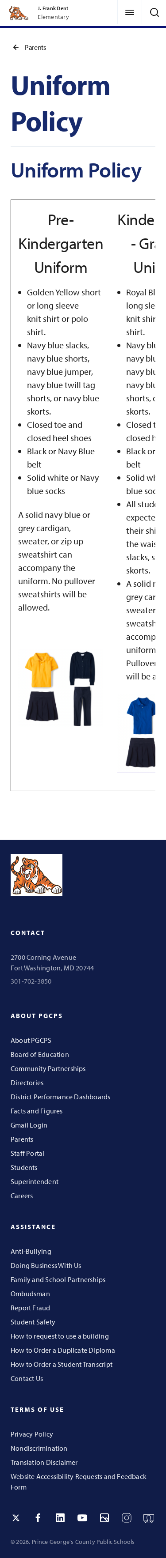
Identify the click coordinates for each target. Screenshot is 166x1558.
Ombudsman (30, 1293)
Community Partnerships (48, 1068)
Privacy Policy (32, 1434)
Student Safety (33, 1321)
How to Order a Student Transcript (61, 1364)
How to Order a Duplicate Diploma (63, 1350)
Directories (27, 1082)
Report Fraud (30, 1307)
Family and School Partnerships (58, 1279)
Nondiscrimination (39, 1448)
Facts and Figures (37, 1110)
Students (24, 1167)
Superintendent (34, 1181)
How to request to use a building (60, 1336)
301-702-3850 (31, 981)
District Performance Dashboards (61, 1096)
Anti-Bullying (31, 1251)
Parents (28, 47)
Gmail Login (29, 1124)
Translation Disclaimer (44, 1462)
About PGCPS (31, 1040)
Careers (22, 1195)
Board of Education (40, 1054)
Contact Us (27, 1378)
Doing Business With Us (46, 1265)
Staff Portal (28, 1153)
